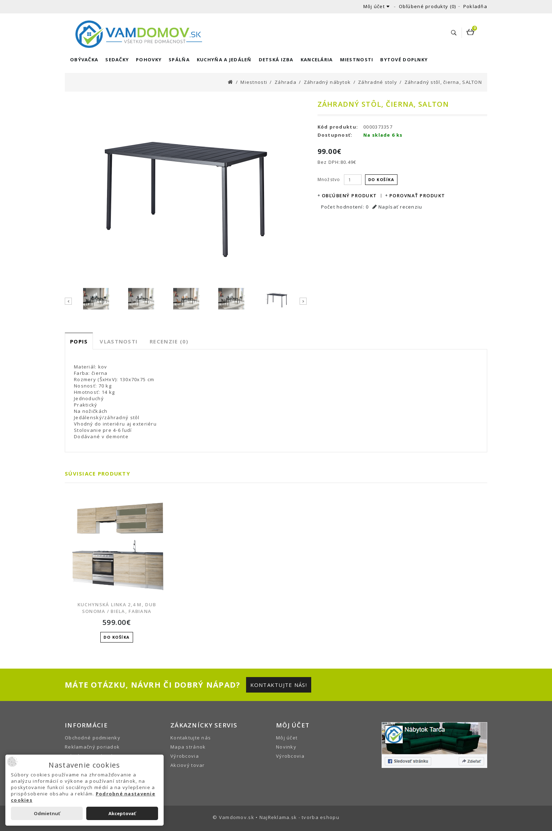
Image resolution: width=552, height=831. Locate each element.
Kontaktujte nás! (278, 684)
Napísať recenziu (397, 207)
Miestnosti (357, 59)
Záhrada (285, 82)
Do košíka (381, 179)
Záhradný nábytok (327, 82)
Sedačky (117, 59)
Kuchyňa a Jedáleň (224, 59)
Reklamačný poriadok (92, 747)
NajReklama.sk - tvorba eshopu (299, 817)
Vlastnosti (119, 341)
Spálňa (179, 59)
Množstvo (329, 179)
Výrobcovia (184, 756)
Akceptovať (122, 813)
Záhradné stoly (377, 82)
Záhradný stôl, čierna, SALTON (443, 82)
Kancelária (317, 59)
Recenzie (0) (169, 341)
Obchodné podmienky (92, 737)
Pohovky (149, 59)
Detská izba (276, 59)
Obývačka (84, 59)
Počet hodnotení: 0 (345, 207)
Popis (79, 341)
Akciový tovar (187, 765)
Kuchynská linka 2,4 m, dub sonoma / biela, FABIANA (116, 607)
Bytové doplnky (404, 59)
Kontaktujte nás (190, 737)
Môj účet (286, 737)
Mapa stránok (188, 747)
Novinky (286, 747)
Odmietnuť (47, 813)
